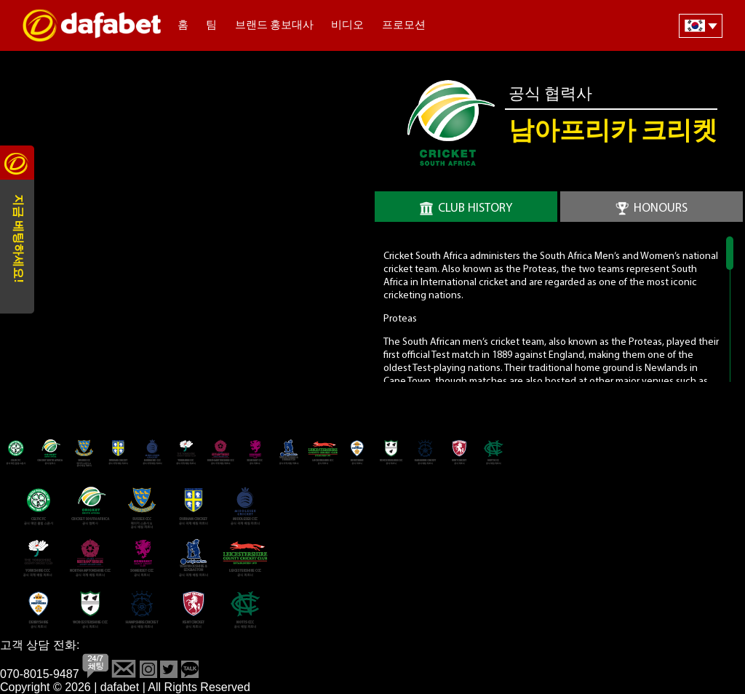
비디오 (347, 25)
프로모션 (404, 25)
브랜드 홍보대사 (274, 25)
